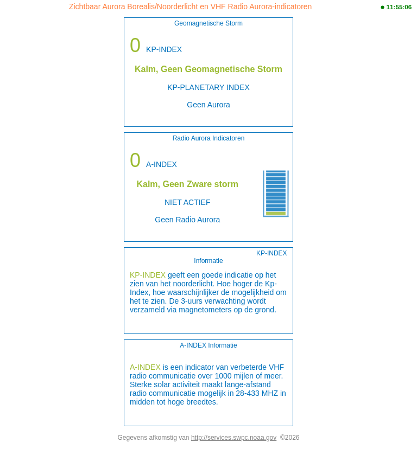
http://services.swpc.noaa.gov (233, 437)
